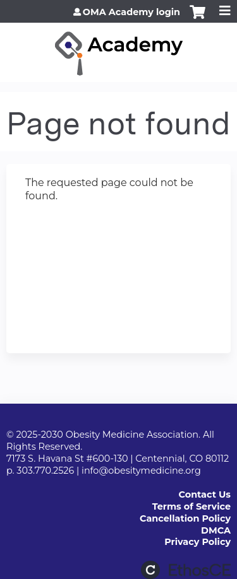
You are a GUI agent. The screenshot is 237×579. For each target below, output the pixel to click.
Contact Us (205, 494)
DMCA (216, 530)
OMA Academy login (131, 12)
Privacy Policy (197, 541)
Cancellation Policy (185, 518)
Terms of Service (191, 506)
